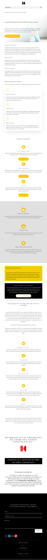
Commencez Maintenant (12, 36)
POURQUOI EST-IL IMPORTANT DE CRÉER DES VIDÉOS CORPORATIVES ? (23, 461)
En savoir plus (23, 159)
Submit (38, 530)
